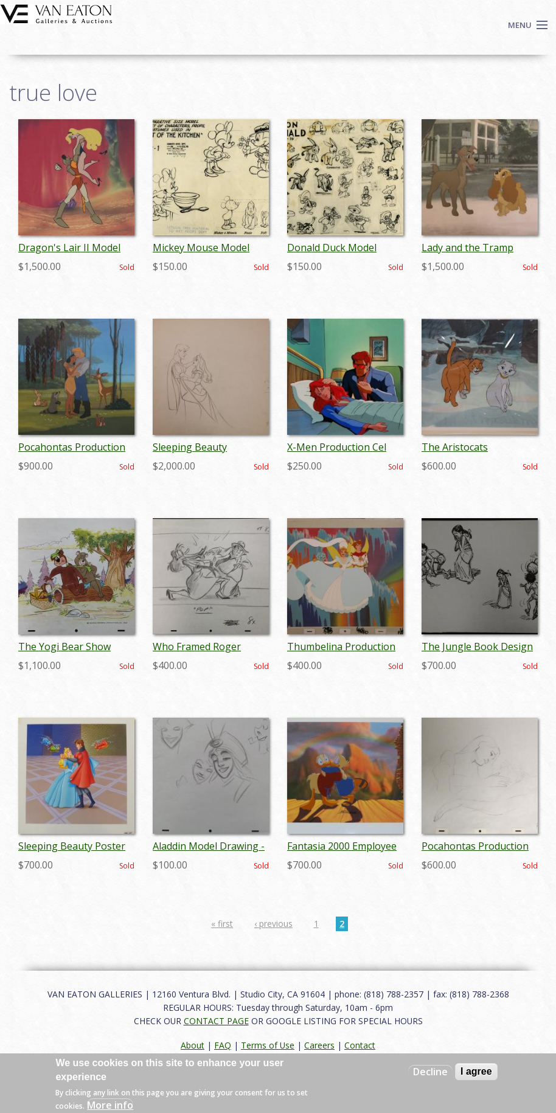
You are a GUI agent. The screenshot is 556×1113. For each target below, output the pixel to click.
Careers (319, 1045)
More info (110, 1105)
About (192, 1045)
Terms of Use (267, 1045)
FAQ (222, 1045)
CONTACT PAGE (216, 1021)
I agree (476, 1071)
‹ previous (273, 923)
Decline (430, 1071)
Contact (359, 1045)
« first (222, 923)
